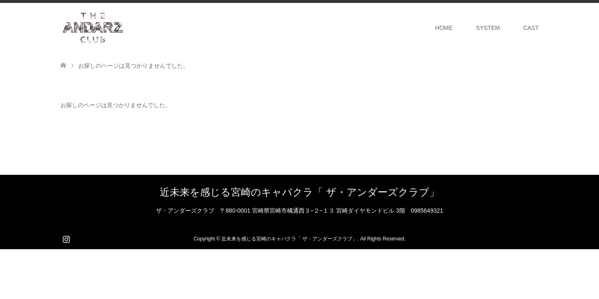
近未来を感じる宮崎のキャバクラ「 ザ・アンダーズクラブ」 (299, 192)
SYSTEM (488, 28)
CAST (531, 28)
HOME (444, 28)
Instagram (66, 238)
